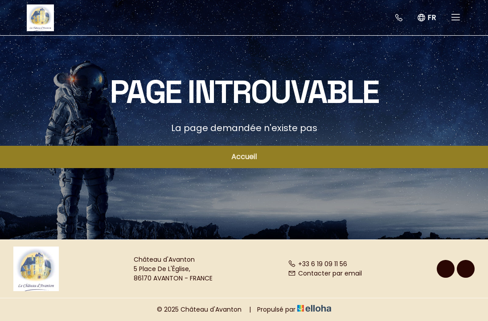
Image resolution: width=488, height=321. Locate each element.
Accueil (244, 157)
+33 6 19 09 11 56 (317, 263)
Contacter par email (325, 273)
